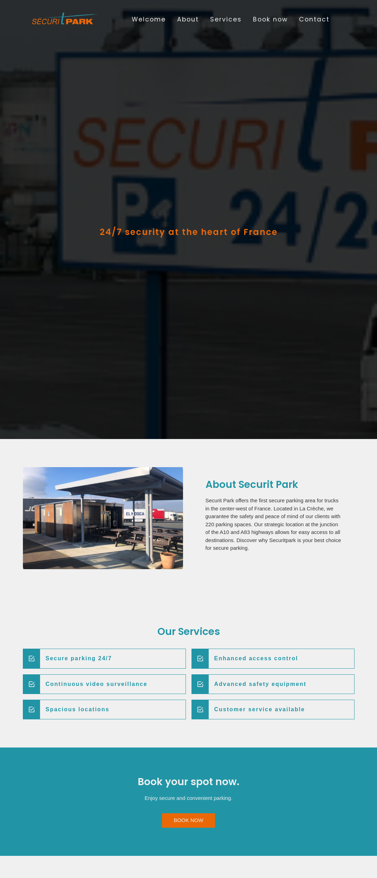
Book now (270, 19)
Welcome (149, 19)
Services (226, 19)
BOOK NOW (188, 820)
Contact (314, 19)
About (188, 19)
